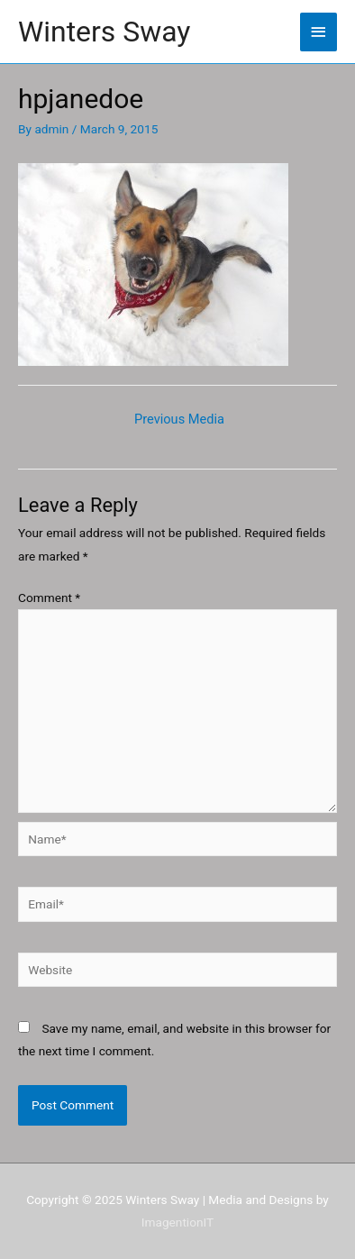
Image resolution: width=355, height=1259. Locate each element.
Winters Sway (104, 31)
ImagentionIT (177, 1222)
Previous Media (179, 419)
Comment (49, 597)
